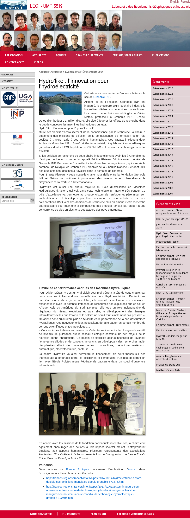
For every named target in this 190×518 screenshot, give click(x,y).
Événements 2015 (162, 149)
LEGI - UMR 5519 (46, 6)
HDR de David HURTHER (170, 293)
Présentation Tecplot (168, 241)
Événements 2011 (162, 171)
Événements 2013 (162, 160)
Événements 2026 (162, 88)
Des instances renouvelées (171, 330)
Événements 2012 (162, 166)
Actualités (56, 71)
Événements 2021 (162, 116)
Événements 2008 (162, 188)
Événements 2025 (162, 93)
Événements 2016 (162, 143)
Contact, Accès (14, 62)
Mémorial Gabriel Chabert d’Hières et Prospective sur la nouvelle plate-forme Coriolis (171, 315)
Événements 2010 (162, 177)
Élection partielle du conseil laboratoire (171, 249)
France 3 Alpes (77, 469)
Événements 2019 (162, 127)
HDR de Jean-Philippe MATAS (172, 219)
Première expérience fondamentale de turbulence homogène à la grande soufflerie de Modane (172, 274)
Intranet (7, 81)
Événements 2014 (93, 71)
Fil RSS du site (71, 514)
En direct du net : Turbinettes (172, 324)
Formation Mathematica (169, 264)
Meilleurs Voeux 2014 (168, 370)
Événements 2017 (162, 138)
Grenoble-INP (101, 97)
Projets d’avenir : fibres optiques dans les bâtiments (172, 212)
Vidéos (38, 62)
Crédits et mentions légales (135, 514)
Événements (72, 71)
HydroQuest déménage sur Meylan (171, 337)
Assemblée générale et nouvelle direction (169, 358)
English (174, 1)
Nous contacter (41, 514)
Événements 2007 (162, 193)
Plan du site (99, 514)
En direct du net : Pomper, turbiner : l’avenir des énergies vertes (171, 301)
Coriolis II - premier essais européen (171, 286)
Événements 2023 (162, 105)
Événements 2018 (162, 132)
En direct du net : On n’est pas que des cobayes (170, 257)
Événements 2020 (162, 121)
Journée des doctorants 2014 (169, 226)
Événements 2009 (162, 182)
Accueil (43, 71)
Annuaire (7, 75)
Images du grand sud (168, 364)
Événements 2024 (162, 99)
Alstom (132, 469)
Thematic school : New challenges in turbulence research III (170, 347)
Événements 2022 (162, 110)
